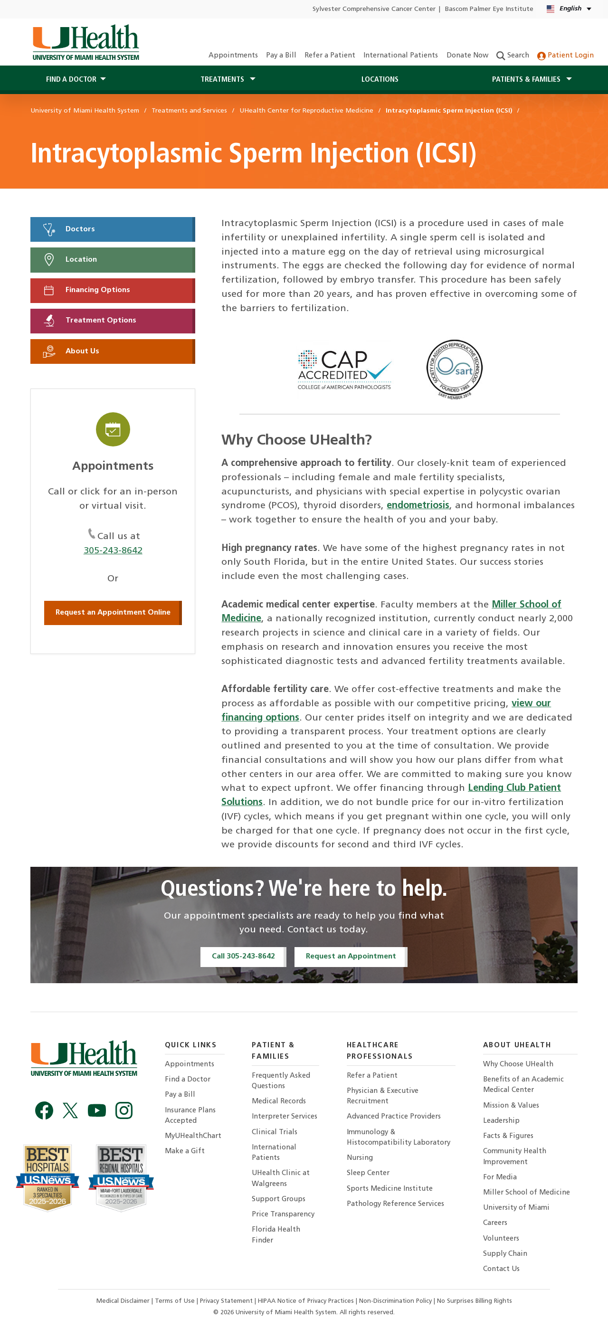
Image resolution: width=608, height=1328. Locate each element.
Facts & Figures (508, 1136)
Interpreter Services (284, 1116)
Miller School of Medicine (526, 1192)
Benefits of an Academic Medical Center (523, 1085)
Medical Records (279, 1101)
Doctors (68, 229)
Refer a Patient (329, 55)
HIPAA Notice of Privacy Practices (306, 1301)
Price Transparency (283, 1214)
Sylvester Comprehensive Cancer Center (374, 9)
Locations (380, 80)
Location (69, 260)
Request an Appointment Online (113, 613)
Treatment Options (89, 320)
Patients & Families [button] (527, 80)
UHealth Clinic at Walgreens (281, 1178)
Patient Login (565, 55)
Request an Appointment (351, 956)
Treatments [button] (223, 80)
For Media (500, 1177)
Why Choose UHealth (518, 1064)
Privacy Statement (227, 1301)
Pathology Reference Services (395, 1204)
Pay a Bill (281, 55)
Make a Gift (185, 1151)
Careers (495, 1223)
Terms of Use (176, 1301)
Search (512, 55)
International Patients (400, 55)
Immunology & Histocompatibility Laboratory (398, 1138)
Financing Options (86, 290)
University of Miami (516, 1208)
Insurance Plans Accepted (190, 1116)
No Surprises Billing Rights (474, 1301)
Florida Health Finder (276, 1235)
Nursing (360, 1158)
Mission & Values (511, 1106)
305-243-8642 (113, 551)
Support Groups (278, 1199)
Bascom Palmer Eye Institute (489, 9)
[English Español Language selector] (569, 9)
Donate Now (467, 55)
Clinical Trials (274, 1132)
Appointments (233, 55)
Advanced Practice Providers (394, 1116)
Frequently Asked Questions (281, 1081)
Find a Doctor (187, 1079)
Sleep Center (368, 1173)
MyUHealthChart (193, 1136)
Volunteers (501, 1239)
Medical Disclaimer (124, 1301)
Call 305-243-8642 (243, 956)
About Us (70, 351)
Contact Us (501, 1269)
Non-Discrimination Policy (395, 1301)
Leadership (501, 1121)
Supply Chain (505, 1254)
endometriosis (418, 506)
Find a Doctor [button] (71, 80)
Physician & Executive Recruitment (382, 1096)
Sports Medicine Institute (390, 1189)
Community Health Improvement (514, 1157)
